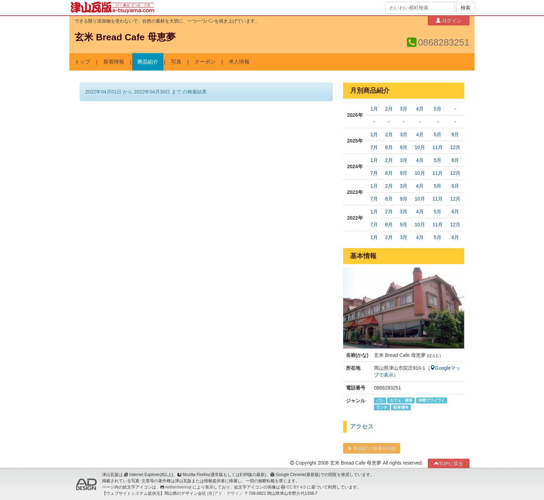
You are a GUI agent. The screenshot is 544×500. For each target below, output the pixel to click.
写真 (176, 62)
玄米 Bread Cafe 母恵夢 (125, 37)
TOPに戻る (449, 463)
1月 (374, 109)
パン (380, 400)
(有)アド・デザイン (225, 493)
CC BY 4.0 (296, 487)
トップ (82, 62)
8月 (389, 147)
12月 (455, 147)
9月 (403, 147)
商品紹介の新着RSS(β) (371, 448)
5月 (437, 109)
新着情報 (113, 62)
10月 (420, 147)
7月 (374, 147)
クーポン (205, 62)
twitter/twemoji (178, 487)
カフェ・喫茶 (401, 400)
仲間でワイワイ (431, 400)
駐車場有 (401, 407)
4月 (420, 109)
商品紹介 (147, 62)
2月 (389, 109)
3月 (403, 109)
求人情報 (239, 62)
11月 (437, 147)
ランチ (382, 407)
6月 (455, 134)
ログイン (448, 20)
